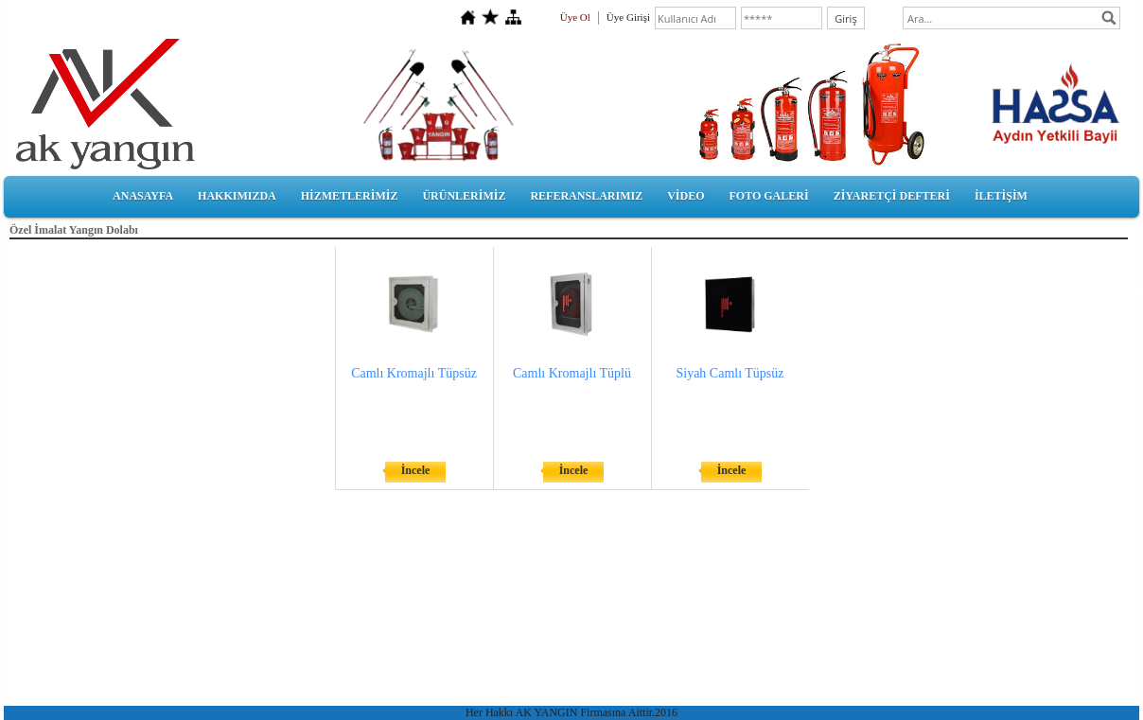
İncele (416, 470)
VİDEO (685, 195)
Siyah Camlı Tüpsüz (729, 373)
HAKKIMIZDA (237, 195)
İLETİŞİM (1001, 195)
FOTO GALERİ (768, 195)
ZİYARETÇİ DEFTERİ (892, 195)
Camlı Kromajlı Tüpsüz (414, 373)
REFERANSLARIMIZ (586, 195)
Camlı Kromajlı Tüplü (572, 373)
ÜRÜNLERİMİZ (463, 195)
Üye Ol (575, 17)
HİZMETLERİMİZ (349, 195)
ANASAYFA (143, 195)
